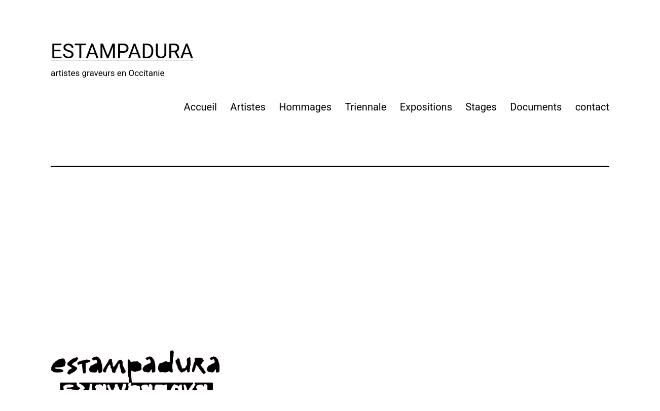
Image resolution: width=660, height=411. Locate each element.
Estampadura (122, 51)
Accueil (200, 107)
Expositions (426, 107)
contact (592, 107)
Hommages (305, 107)
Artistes (248, 107)
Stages (480, 107)
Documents (536, 107)
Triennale (365, 107)
